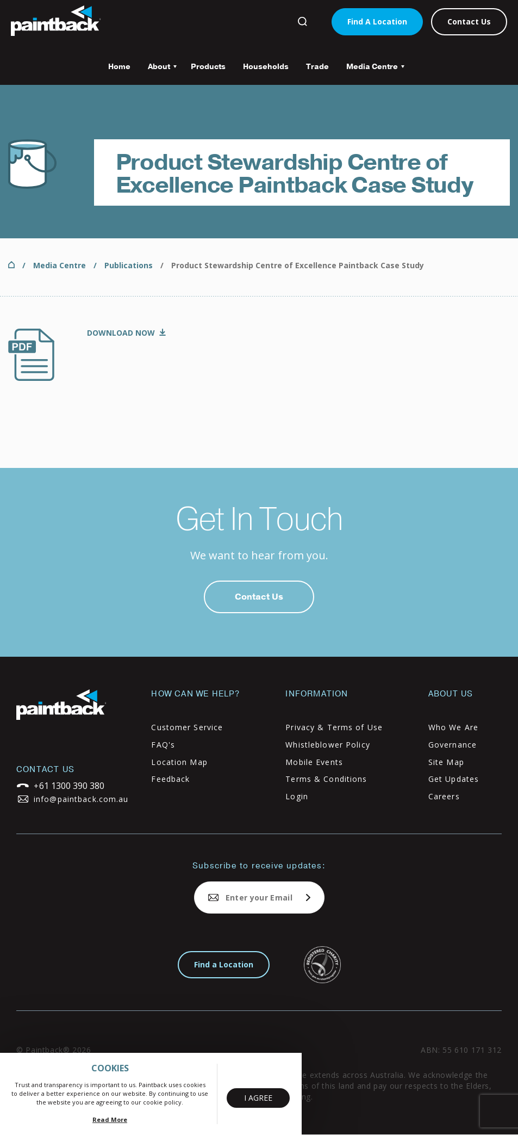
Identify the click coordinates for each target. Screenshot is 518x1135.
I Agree (258, 1098)
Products (208, 66)
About (158, 70)
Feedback (170, 779)
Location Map (179, 762)
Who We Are (453, 727)
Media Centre (371, 70)
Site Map (446, 762)
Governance (452, 744)
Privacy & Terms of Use (334, 727)
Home (119, 66)
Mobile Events (314, 762)
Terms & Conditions (326, 779)
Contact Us (469, 21)
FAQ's (163, 744)
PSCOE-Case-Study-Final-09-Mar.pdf (126, 333)
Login (296, 796)
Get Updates (453, 779)
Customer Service (187, 727)
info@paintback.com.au (81, 799)
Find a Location (223, 964)
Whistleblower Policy (327, 744)
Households (266, 66)
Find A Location (377, 21)
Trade (317, 66)
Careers (444, 796)
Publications (128, 265)
